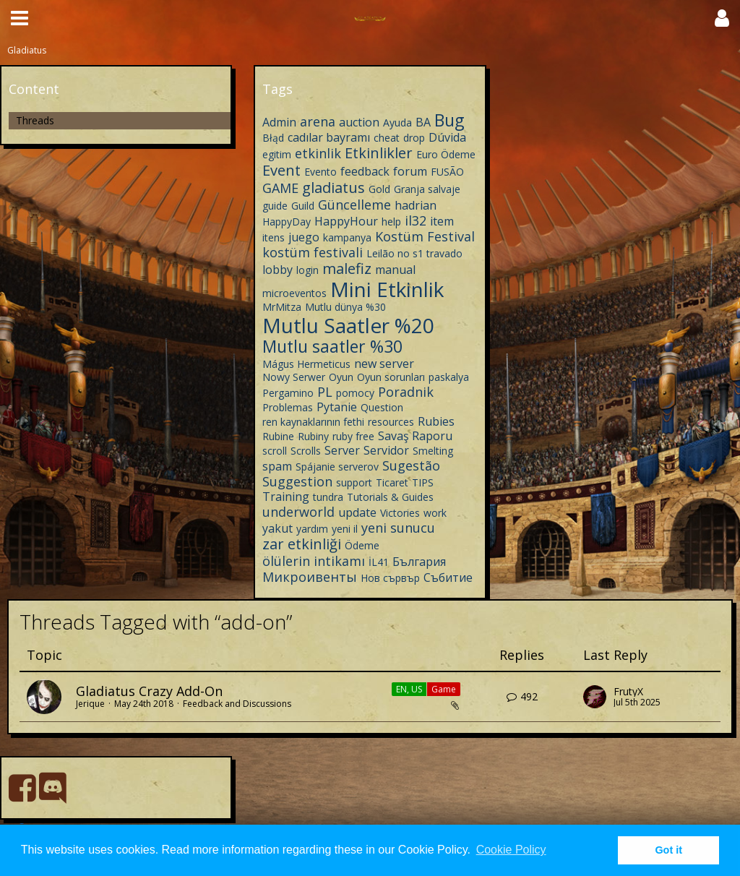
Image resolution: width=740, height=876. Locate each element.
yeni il (345, 529)
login (307, 270)
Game (443, 689)
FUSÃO (447, 172)
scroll (274, 451)
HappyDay (286, 221)
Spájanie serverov (337, 466)
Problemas (287, 407)
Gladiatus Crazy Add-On (149, 691)
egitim (276, 154)
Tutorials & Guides (390, 497)
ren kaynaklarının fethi (313, 422)
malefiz (346, 268)
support (354, 482)
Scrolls (306, 451)
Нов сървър (390, 578)
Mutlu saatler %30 (332, 346)
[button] (19, 18)
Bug (449, 120)
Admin (279, 122)
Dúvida (447, 137)
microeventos (294, 293)
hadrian (415, 205)
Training (285, 496)
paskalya (449, 377)
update (357, 512)
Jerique (90, 703)
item (442, 221)
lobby (277, 270)
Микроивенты (309, 576)
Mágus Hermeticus (306, 364)
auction (359, 122)
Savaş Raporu (415, 436)
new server (384, 364)
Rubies (436, 421)
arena (317, 121)
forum (410, 171)
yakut (277, 528)
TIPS (423, 482)
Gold (379, 189)
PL (324, 391)
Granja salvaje (427, 189)
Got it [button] (668, 850)
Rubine (278, 436)
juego (303, 237)
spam (277, 466)
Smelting (433, 451)
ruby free (353, 436)
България (419, 562)
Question (382, 407)
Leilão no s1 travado (414, 253)
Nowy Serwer (293, 377)
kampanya (347, 237)
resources (391, 422)
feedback (365, 171)
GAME (280, 188)
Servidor (386, 450)
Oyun (341, 377)
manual (395, 270)
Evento (320, 172)
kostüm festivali (312, 252)
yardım (312, 529)
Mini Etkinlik (387, 289)
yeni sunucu (398, 527)
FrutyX (628, 692)
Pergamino (288, 393)
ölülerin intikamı (313, 561)
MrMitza (281, 307)
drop (414, 138)
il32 (415, 220)
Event (281, 170)
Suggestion (297, 481)
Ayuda (397, 122)
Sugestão (411, 465)
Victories (400, 513)
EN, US (409, 689)
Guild (302, 205)
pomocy (355, 393)
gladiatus (333, 187)
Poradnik (406, 391)
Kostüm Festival (425, 236)
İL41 (379, 562)
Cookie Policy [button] (511, 849)
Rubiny (313, 436)
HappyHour (346, 221)
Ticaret (392, 482)
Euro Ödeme (446, 154)
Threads (35, 120)
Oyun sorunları (391, 377)
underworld (298, 511)
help (391, 221)
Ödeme (362, 545)
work (435, 513)
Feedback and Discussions (237, 703)
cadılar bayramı (329, 137)
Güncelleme (354, 204)
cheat (387, 138)
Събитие (448, 577)
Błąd (273, 138)
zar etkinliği (301, 544)
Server (342, 450)
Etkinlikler (379, 153)
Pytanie (337, 407)
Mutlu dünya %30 (345, 307)
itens (273, 237)
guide (275, 205)
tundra (328, 497)
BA (423, 122)
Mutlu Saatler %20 (348, 325)
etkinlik (318, 153)
